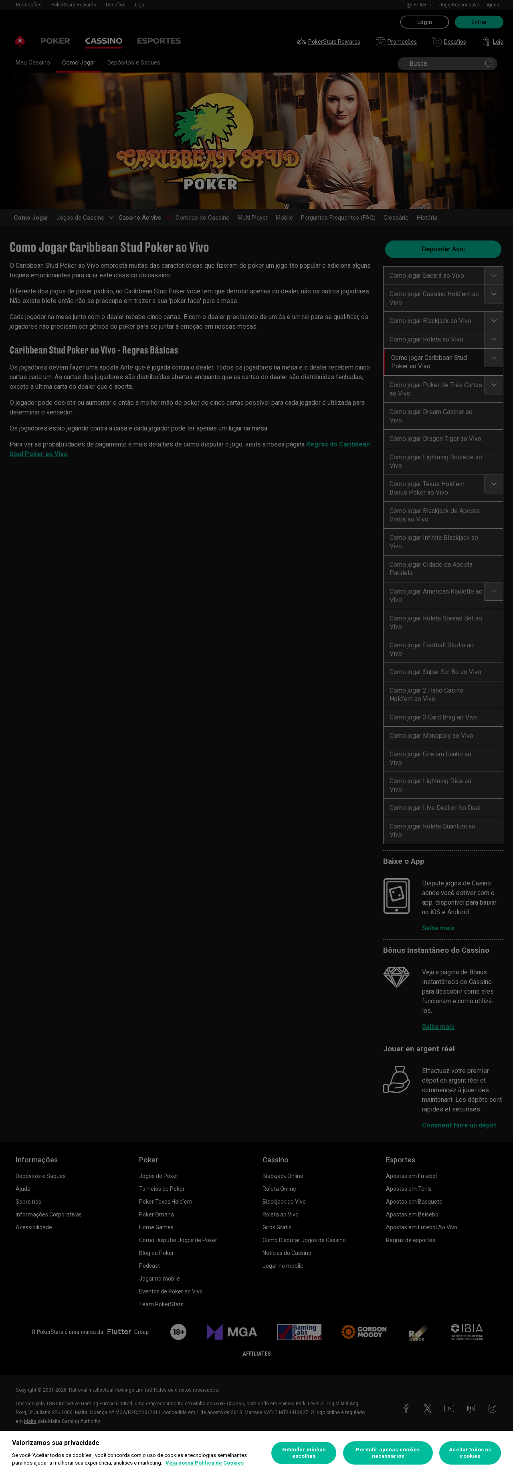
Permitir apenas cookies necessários (388, 1453)
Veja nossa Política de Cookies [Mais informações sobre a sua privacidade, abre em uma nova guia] (205, 1463)
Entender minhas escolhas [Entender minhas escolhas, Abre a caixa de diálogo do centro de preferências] (304, 1453)
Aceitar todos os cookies (470, 1453)
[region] (256, 1453)
